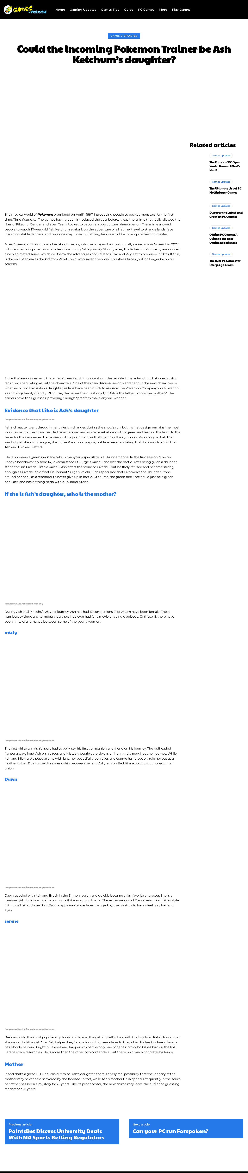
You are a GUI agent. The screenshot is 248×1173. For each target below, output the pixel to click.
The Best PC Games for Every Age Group (225, 263)
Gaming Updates (124, 36)
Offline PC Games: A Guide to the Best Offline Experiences (223, 238)
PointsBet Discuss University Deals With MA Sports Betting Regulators (56, 1134)
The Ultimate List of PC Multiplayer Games (225, 190)
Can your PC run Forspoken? (170, 1131)
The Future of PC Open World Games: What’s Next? (224, 166)
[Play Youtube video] (93, 321)
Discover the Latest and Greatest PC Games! (226, 214)
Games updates (221, 155)
